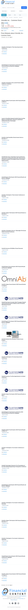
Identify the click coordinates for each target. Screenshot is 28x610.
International (16, 17)
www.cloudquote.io (22, 596)
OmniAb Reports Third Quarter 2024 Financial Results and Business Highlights (14, 485)
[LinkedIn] (15, 603)
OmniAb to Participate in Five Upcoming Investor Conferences (12, 357)
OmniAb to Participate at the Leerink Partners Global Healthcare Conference (13, 83)
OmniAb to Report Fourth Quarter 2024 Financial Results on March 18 (13, 430)
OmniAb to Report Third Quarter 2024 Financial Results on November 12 (14, 521)
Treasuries (20, 17)
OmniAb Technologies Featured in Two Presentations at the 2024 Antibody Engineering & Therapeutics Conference (14, 466)
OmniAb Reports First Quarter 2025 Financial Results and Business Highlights (14, 322)
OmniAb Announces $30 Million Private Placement (12, 248)
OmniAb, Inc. (5, 51)
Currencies (11, 17)
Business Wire (5, 53)
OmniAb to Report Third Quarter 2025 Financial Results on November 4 (14, 213)
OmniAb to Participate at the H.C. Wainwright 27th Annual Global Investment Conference (14, 231)
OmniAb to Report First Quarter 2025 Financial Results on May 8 (14, 395)
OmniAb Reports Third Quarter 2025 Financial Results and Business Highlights (14, 178)
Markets (3, 14)
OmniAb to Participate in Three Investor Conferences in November (13, 195)
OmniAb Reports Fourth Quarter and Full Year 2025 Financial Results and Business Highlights (12, 65)
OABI (6, 23)
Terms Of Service (14, 599)
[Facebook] (12, 603)
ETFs (15, 14)
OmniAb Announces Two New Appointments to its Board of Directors (13, 377)
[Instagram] (18, 603)
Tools (20, 14)
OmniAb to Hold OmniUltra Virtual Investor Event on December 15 (12, 138)
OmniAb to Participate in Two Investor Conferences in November (13, 503)
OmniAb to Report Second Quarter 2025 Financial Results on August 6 (14, 285)
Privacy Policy (20, 598)
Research (21, 30)
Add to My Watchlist (4, 28)
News (7, 17)
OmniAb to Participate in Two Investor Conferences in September (13, 539)
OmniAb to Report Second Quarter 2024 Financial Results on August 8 (14, 574)
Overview (3, 17)
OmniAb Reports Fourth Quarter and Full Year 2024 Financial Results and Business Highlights (12, 412)
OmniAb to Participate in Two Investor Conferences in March (13, 448)
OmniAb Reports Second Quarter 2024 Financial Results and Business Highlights (13, 557)
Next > (11, 37)
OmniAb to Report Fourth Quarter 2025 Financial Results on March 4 (13, 101)
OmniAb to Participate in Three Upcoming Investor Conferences (12, 48)
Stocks (10, 14)
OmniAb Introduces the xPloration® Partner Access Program (12, 340)
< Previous (3, 37)
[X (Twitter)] (9, 603)
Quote (5, 30)
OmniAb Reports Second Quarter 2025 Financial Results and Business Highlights (13, 267)
